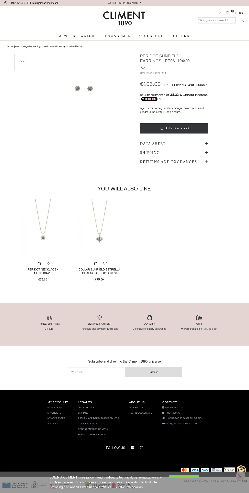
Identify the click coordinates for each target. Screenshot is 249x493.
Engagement (120, 36)
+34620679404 (15, 2)
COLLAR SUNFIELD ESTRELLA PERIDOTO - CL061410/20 (99, 271)
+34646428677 (170, 413)
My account (57, 407)
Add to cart (174, 128)
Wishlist (55, 423)
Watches (91, 36)
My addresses (58, 418)
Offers (179, 36)
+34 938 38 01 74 (171, 407)
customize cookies (127, 487)
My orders (56, 413)
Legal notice (88, 407)
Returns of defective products (99, 418)
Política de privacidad (93, 434)
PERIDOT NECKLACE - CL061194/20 (42, 271)
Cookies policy (89, 423)
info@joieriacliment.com (43, 2)
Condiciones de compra (94, 429)
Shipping (85, 413)
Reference (146, 73)
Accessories (153, 36)
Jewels (69, 36)
